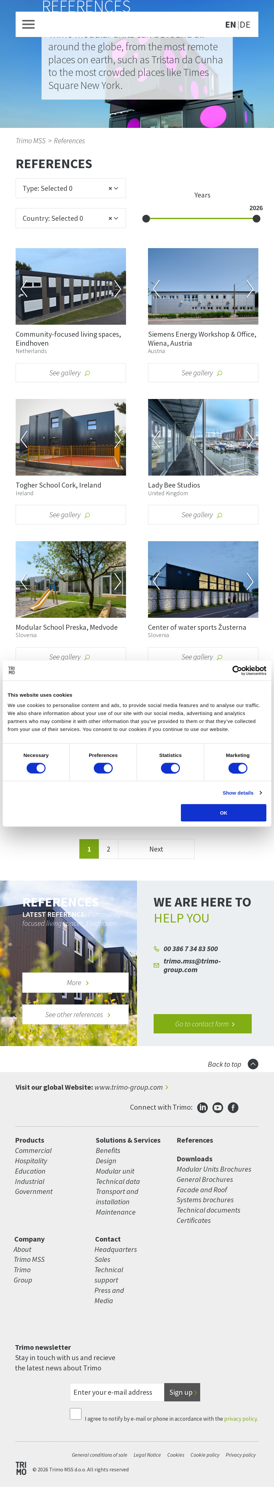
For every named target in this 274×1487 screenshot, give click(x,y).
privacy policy (240, 1418)
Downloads (194, 1158)
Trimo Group (23, 1275)
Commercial (33, 1150)
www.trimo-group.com (128, 1087)
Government (34, 1191)
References (69, 140)
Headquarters (110, 1249)
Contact (108, 1239)
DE (244, 24)
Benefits (108, 1150)
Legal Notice (147, 1454)
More (78, 982)
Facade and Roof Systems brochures (205, 1195)
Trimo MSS (31, 140)
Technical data (118, 1181)
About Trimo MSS (29, 1254)
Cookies (175, 1454)
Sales (102, 1259)
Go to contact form (205, 1023)
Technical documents (208, 1210)
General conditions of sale (99, 1454)
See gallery (70, 372)
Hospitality (31, 1160)
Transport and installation (117, 1196)
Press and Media (109, 1295)
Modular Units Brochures (214, 1169)
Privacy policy (241, 1454)
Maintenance (116, 1212)
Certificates (194, 1220)
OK (223, 813)
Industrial (29, 1181)
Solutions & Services (128, 1140)
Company (29, 1239)
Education (30, 1171)
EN (230, 24)
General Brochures (205, 1179)
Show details (238, 792)
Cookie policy (205, 1454)
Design (106, 1160)
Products (29, 1140)
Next (156, 849)
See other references (78, 1014)
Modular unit (115, 1171)
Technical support (108, 1275)
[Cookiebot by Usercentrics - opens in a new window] (237, 670)
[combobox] (71, 188)
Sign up (181, 1392)
